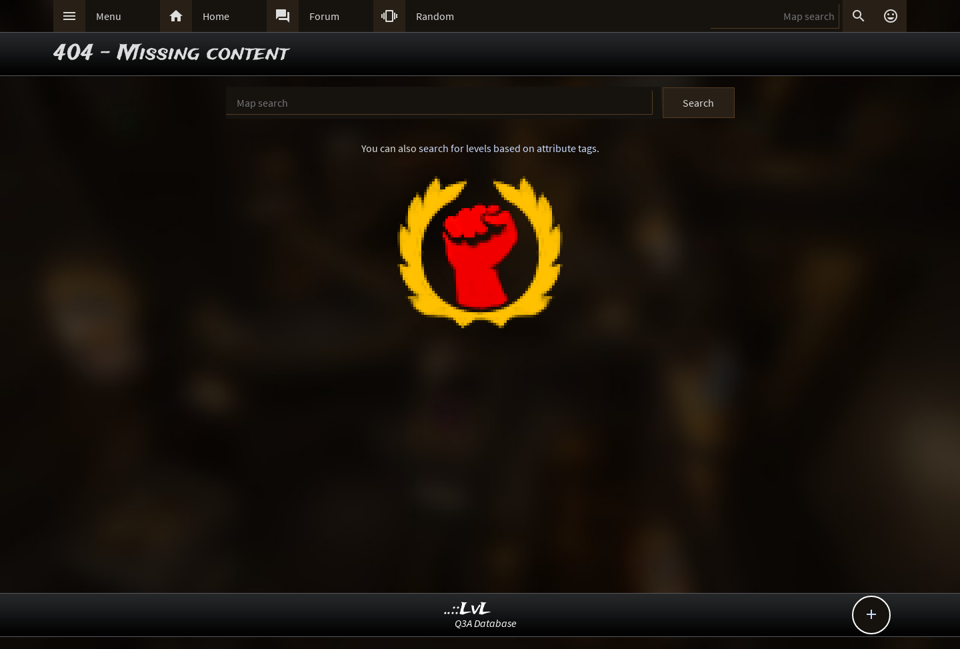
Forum (324, 16)
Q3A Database (486, 623)
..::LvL (467, 609)
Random (435, 16)
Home (216, 16)
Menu (108, 16)
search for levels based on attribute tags (508, 148)
